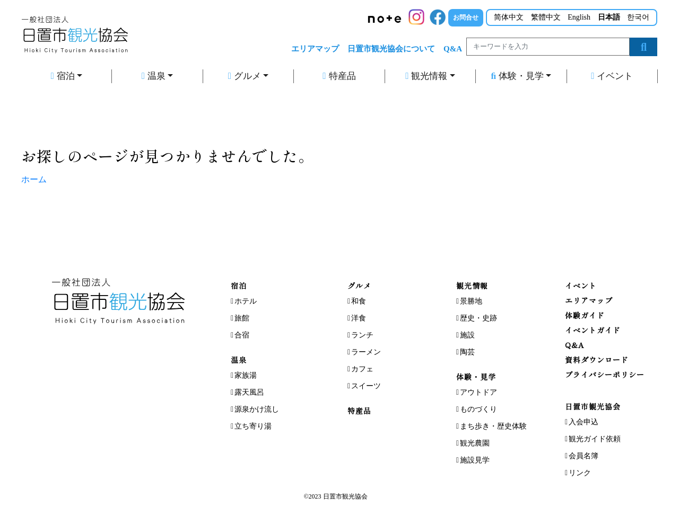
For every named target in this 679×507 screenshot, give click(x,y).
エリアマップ (315, 49)
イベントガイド (593, 330)
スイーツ (366, 386)
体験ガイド (585, 315)
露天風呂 (249, 392)
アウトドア (478, 392)
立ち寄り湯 (253, 426)
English (579, 17)
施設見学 (475, 460)
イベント (612, 76)
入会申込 (583, 422)
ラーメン (366, 352)
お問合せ (465, 17)
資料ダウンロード (597, 359)
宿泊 (62, 76)
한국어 (638, 17)
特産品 (339, 76)
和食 (358, 301)
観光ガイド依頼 (595, 439)
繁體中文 (546, 17)
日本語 (609, 17)
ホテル (245, 301)
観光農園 (475, 443)
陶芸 (467, 352)
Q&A (452, 49)
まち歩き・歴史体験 (493, 426)
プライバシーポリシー (605, 374)
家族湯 (245, 375)
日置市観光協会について (391, 49)
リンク (580, 473)
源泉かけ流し (256, 409)
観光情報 (426, 76)
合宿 (241, 335)
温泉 (154, 76)
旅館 (241, 318)
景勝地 (471, 301)
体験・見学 (517, 76)
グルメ (244, 76)
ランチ (362, 335)
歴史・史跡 (478, 318)
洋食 (358, 318)
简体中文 (509, 17)
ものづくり (478, 409)
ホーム (34, 179)
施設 (467, 335)
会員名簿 (583, 456)
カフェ (362, 369)
